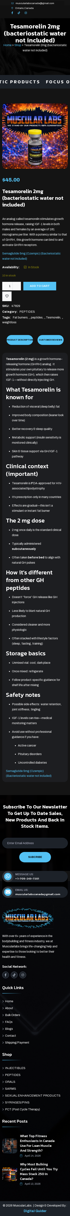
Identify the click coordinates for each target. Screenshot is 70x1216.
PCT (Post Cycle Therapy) (22, 1109)
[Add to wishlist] (7, 296)
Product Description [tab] (20, 340)
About (9, 1008)
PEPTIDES (27, 311)
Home (7, 45)
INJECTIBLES (15, 1068)
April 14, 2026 (30, 1155)
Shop (17, 45)
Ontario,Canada (24, 8)
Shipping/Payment (17, 1042)
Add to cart (40, 285)
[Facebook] (12, 13)
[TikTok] (19, 13)
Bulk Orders (12, 1015)
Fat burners (20, 317)
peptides (37, 317)
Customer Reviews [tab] (50, 340)
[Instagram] (26, 13)
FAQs (9, 1021)
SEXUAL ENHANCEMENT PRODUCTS (32, 1095)
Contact (10, 1035)
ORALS (10, 1081)
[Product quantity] (11, 286)
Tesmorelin (53, 317)
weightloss (9, 322)
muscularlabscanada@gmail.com (35, 3)
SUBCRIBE (35, 857)
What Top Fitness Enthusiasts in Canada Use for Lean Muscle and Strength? (37, 1143)
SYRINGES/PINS (17, 1102)
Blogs (9, 1028)
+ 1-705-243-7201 (27, 878)
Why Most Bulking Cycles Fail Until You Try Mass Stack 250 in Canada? (39, 1171)
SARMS (10, 1088)
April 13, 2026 (30, 1184)
